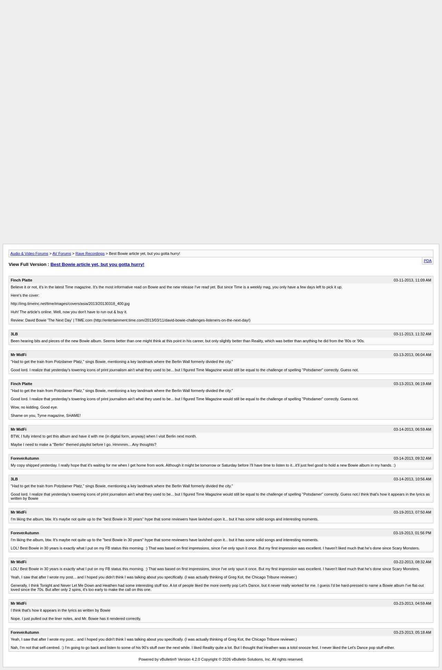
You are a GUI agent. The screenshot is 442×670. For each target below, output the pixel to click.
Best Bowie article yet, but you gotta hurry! (97, 264)
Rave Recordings (90, 253)
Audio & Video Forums (29, 253)
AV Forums (61, 253)
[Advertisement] (221, 18)
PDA (428, 261)
